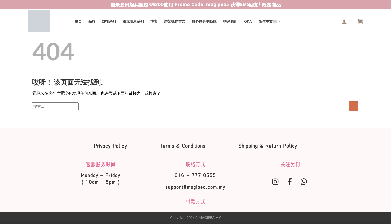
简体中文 (269, 21)
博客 (154, 21)
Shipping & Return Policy (269, 146)
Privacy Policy (108, 146)
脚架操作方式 (175, 21)
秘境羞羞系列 (133, 21)
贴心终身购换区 (204, 21)
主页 (78, 21)
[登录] (344, 21)
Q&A (248, 21)
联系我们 (230, 21)
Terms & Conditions (182, 146)
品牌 (92, 21)
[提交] (353, 106)
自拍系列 (109, 21)
